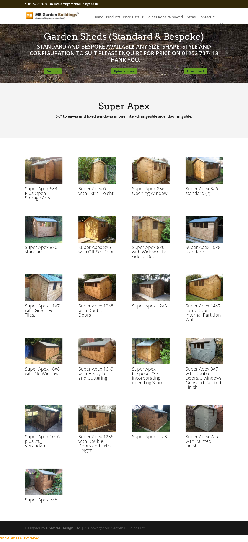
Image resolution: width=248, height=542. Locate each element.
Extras (191, 17)
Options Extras (124, 71)
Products (113, 17)
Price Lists (131, 17)
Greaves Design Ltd (63, 528)
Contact (204, 17)
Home (98, 17)
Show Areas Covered (19, 539)
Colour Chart (195, 71)
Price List (52, 71)
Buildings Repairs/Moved (162, 17)
